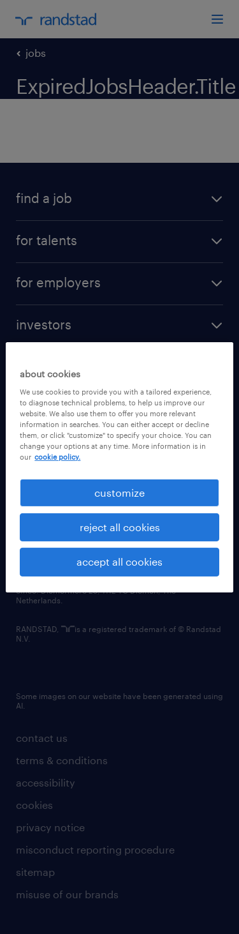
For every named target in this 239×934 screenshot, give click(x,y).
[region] (119, 467)
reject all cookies (120, 527)
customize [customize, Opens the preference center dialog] (119, 492)
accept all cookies (119, 561)
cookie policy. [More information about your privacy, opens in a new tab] (57, 457)
